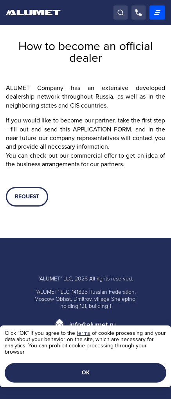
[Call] (138, 12)
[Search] (120, 12)
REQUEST (27, 196)
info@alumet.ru (92, 324)
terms (83, 333)
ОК (86, 372)
